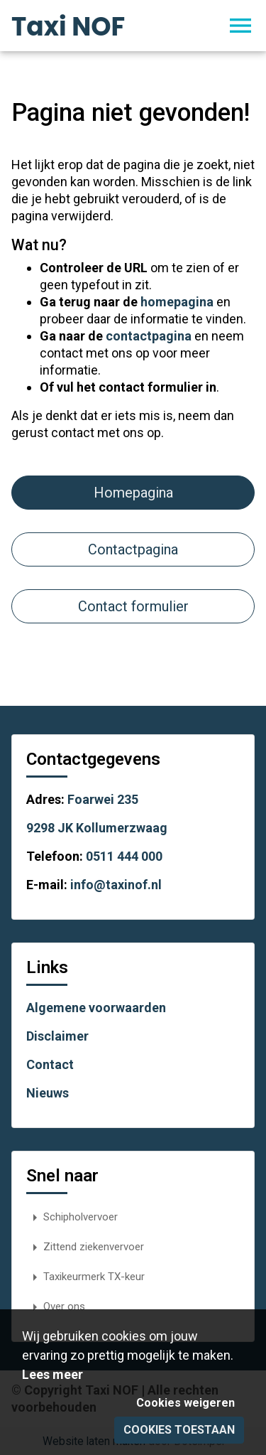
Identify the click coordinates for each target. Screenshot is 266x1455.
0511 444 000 (124, 856)
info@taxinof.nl (116, 884)
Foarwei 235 (102, 799)
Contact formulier (133, 606)
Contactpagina (133, 549)
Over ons (55, 1306)
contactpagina (149, 335)
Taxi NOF (68, 27)
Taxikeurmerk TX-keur (85, 1276)
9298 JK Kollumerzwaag (96, 827)
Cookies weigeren (185, 1403)
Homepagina (133, 492)
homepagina (177, 301)
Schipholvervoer (72, 1216)
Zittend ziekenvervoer (85, 1246)
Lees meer (52, 1374)
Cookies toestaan (179, 1430)
